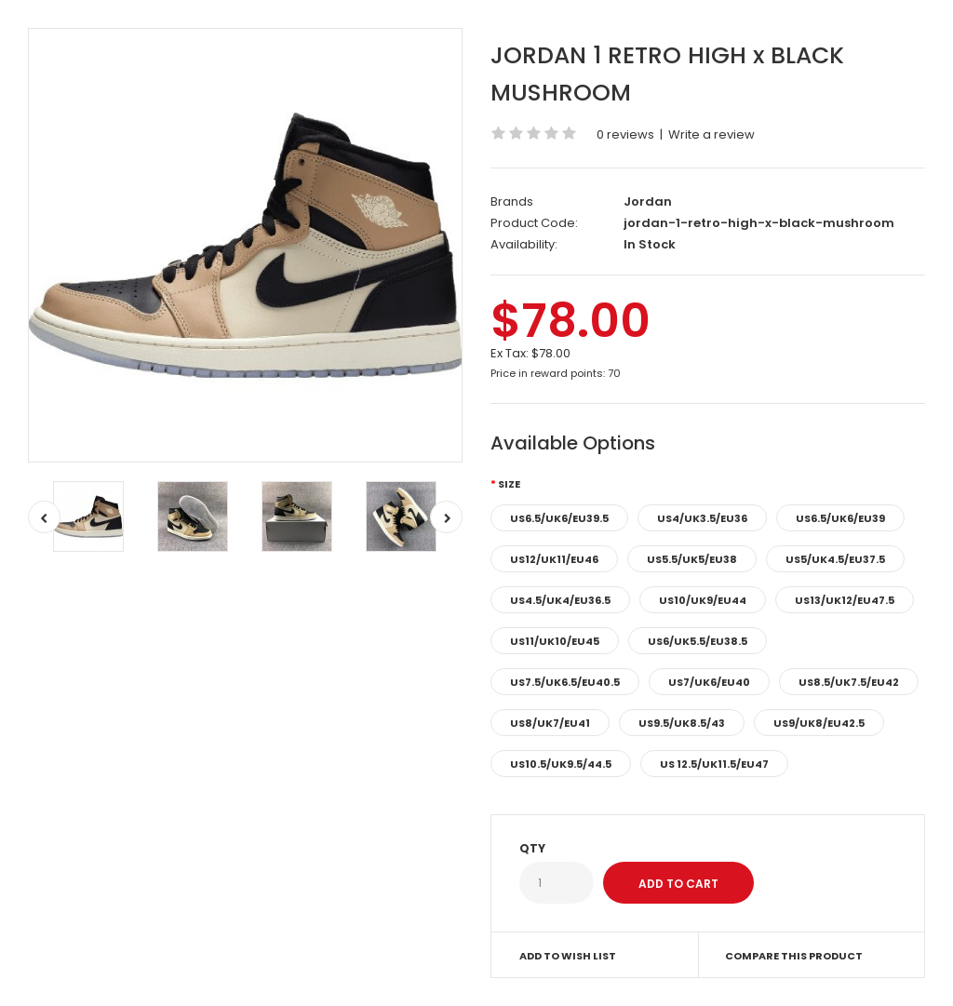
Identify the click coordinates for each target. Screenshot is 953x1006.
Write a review (711, 134)
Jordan (648, 201)
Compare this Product (794, 955)
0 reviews (625, 134)
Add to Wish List (567, 955)
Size (509, 483)
